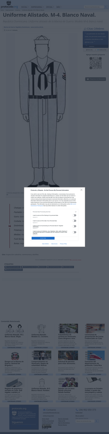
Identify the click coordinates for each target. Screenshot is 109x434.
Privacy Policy (63, 243)
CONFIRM (43, 238)
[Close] (81, 190)
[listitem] (54, 212)
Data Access (54, 243)
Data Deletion (45, 243)
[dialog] (54, 217)
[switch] (74, 215)
